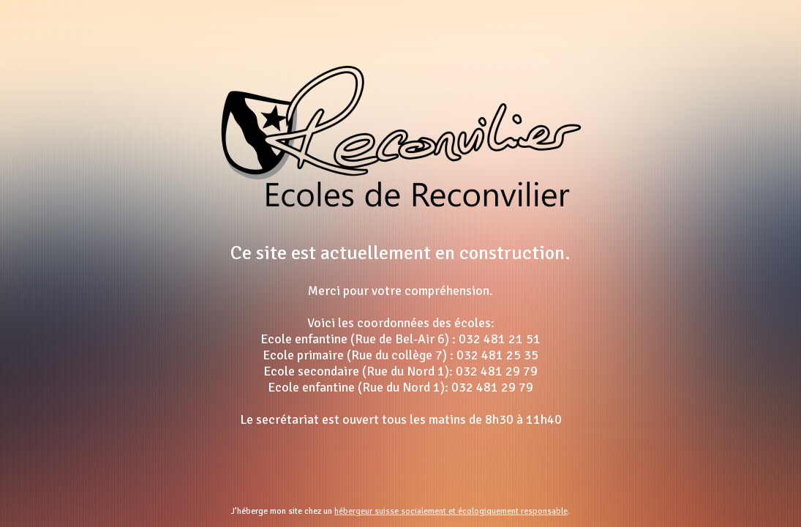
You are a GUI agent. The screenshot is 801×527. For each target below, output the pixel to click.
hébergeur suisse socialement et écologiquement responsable (451, 511)
